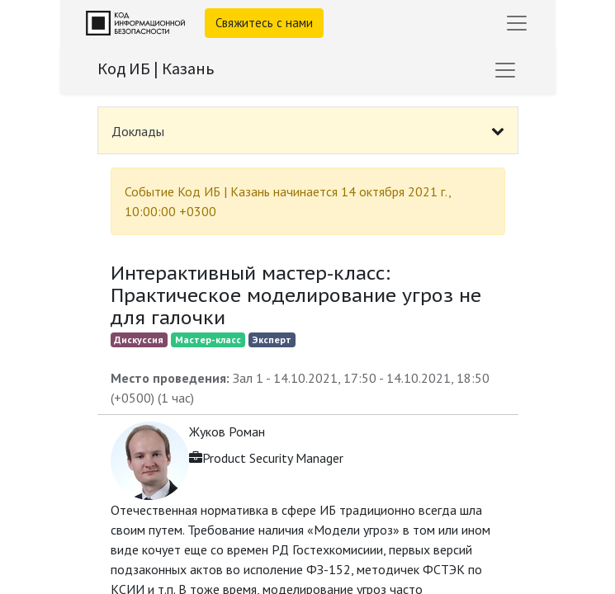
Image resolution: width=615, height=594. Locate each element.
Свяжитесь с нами (264, 23)
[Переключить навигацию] (505, 70)
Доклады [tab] (137, 131)
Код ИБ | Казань (156, 68)
